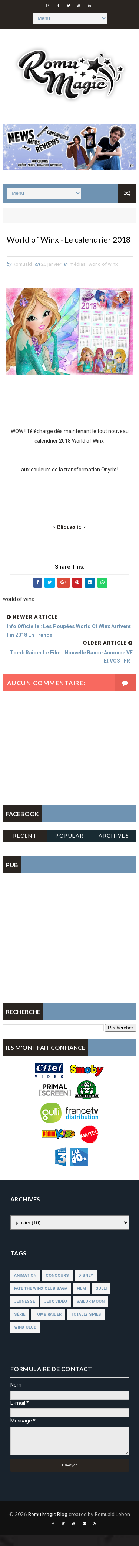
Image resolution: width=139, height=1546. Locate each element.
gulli (101, 1300)
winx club (25, 1338)
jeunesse (24, 1312)
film (81, 1300)
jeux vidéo (55, 1312)
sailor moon (90, 1312)
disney (85, 1287)
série (19, 1325)
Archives (114, 847)
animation (25, 1287)
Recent (25, 847)
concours (57, 1287)
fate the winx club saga (40, 1300)
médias (78, 276)
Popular (69, 847)
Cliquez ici (70, 539)
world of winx (103, 276)
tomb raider (48, 1325)
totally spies (86, 1325)
